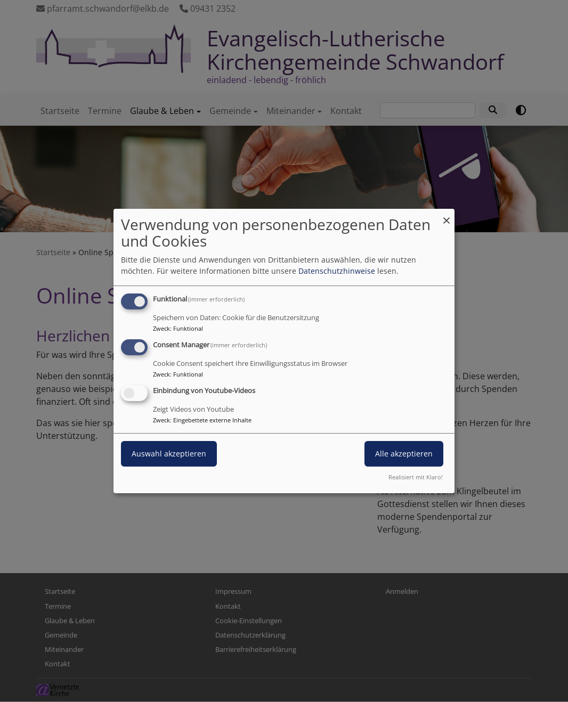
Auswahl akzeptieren (169, 453)
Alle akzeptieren (404, 453)
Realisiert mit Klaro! (415, 477)
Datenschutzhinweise (336, 271)
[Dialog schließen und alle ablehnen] (447, 215)
